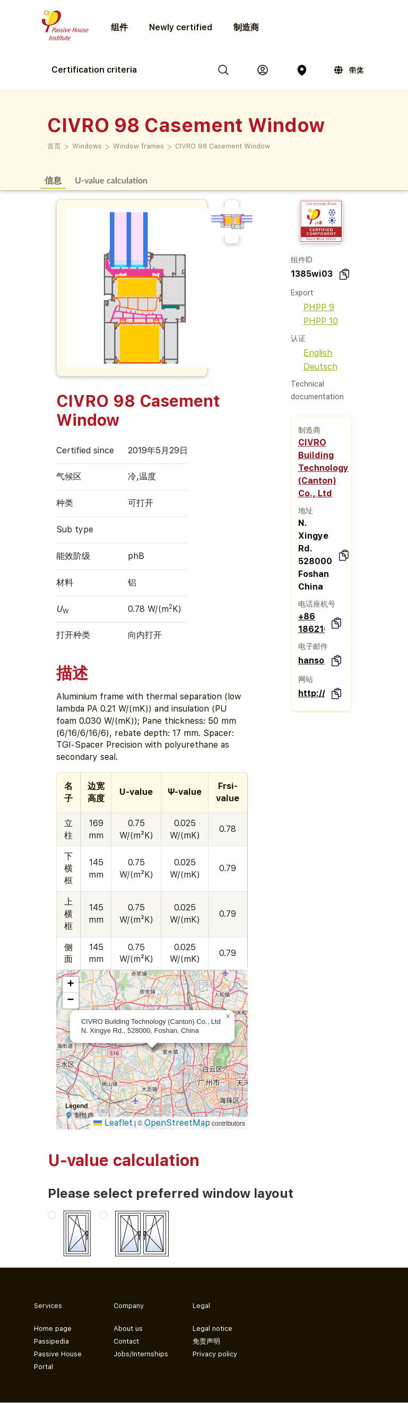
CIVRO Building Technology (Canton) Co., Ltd (323, 467)
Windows (87, 146)
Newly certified (180, 27)
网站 (305, 679)
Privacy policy (215, 1354)
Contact (126, 1341)
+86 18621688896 (311, 622)
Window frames (138, 146)
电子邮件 (313, 646)
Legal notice (212, 1328)
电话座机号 (316, 604)
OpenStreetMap (177, 1123)
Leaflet (113, 1123)
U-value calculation (111, 180)
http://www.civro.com (311, 693)
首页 (54, 146)
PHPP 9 (312, 307)
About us (128, 1328)
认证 (298, 338)
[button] (228, 1016)
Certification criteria (94, 70)
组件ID (301, 260)
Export (302, 292)
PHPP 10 (314, 321)
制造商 (246, 27)
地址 (305, 510)
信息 (53, 180)
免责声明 (206, 1341)
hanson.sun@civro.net (311, 660)
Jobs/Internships (141, 1354)
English (311, 353)
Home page (53, 1328)
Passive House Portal (58, 1360)
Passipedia (51, 1341)
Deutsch (314, 367)
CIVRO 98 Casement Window (222, 146)
